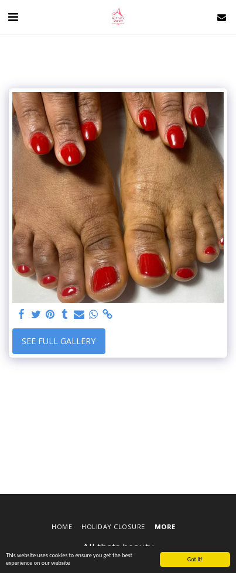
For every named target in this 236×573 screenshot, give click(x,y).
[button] (13, 17)
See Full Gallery (58, 340)
